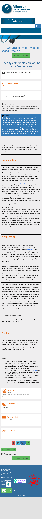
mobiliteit (33, 406)
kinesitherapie (26, 406)
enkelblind (10, 419)
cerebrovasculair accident (14, 406)
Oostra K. (10, 392)
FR (38, 26)
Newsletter (7, 491)
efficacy (34, 370)
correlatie (30, 249)
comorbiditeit (20, 184)
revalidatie (5, 407)
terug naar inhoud (21, 55)
